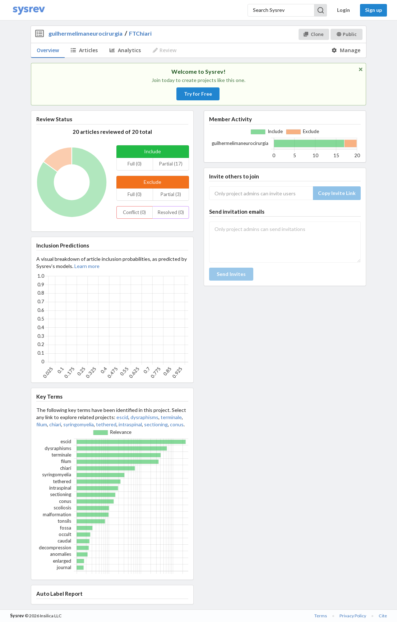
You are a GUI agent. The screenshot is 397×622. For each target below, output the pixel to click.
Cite (383, 615)
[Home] (28, 10)
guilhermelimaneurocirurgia (86, 33)
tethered (106, 424)
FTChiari (140, 33)
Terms (320, 615)
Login (343, 10)
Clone (313, 34)
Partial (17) (171, 164)
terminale (171, 417)
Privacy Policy (353, 615)
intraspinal (130, 424)
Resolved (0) (171, 212)
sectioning (156, 424)
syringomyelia (78, 424)
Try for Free (198, 94)
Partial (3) (171, 194)
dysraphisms (144, 417)
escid (122, 417)
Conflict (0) (134, 212)
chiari (55, 424)
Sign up (373, 10)
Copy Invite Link (337, 193)
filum (41, 424)
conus (177, 424)
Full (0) (135, 164)
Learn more (87, 266)
